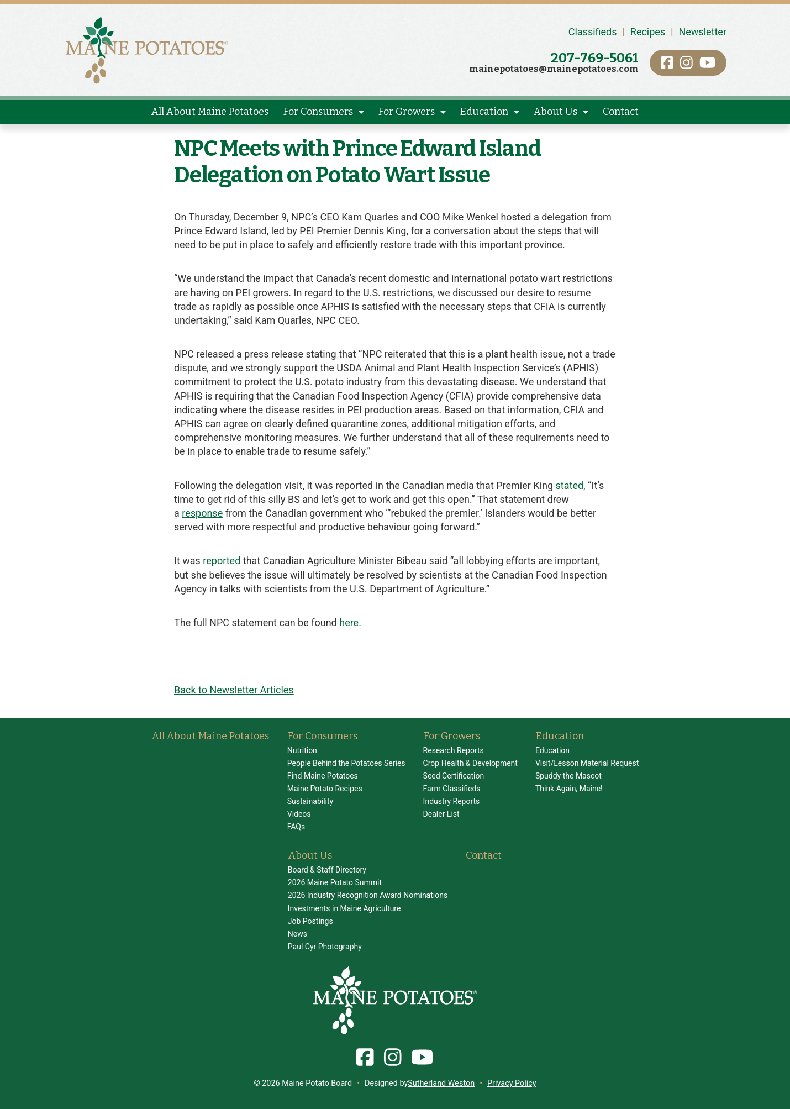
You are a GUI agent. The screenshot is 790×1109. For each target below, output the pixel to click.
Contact (621, 112)
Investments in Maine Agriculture (344, 908)
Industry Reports (451, 801)
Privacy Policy (511, 1083)
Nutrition (302, 750)
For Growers (406, 112)
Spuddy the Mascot (568, 775)
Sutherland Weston (441, 1083)
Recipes (647, 32)
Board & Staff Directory (327, 869)
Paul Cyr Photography (325, 946)
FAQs (296, 826)
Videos (299, 814)
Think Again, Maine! (569, 788)
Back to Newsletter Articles (234, 690)
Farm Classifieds (452, 788)
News (297, 933)
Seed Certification (453, 775)
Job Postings (310, 921)
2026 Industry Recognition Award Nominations (367, 895)
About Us (555, 112)
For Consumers (318, 112)
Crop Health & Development (470, 763)
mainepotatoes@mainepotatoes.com (554, 69)
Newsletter (702, 32)
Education (484, 112)
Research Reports (453, 750)
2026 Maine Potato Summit (335, 882)
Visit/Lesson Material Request (587, 763)
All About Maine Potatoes (209, 112)
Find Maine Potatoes (322, 775)
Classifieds (592, 32)
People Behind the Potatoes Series (346, 763)
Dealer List (441, 814)
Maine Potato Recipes (324, 788)
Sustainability (310, 801)
